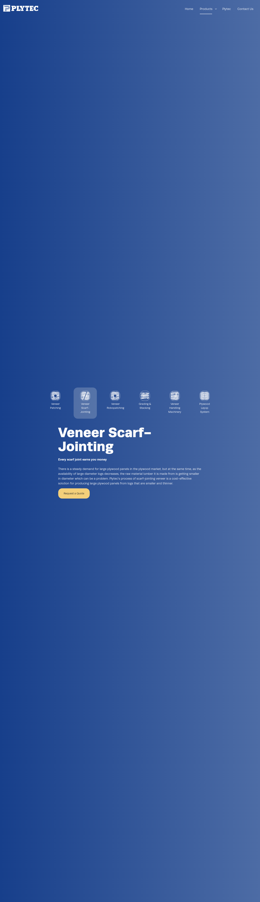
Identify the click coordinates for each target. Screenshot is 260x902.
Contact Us (245, 9)
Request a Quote (74, 493)
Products (206, 9)
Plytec (226, 9)
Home (189, 9)
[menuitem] (189, 9)
